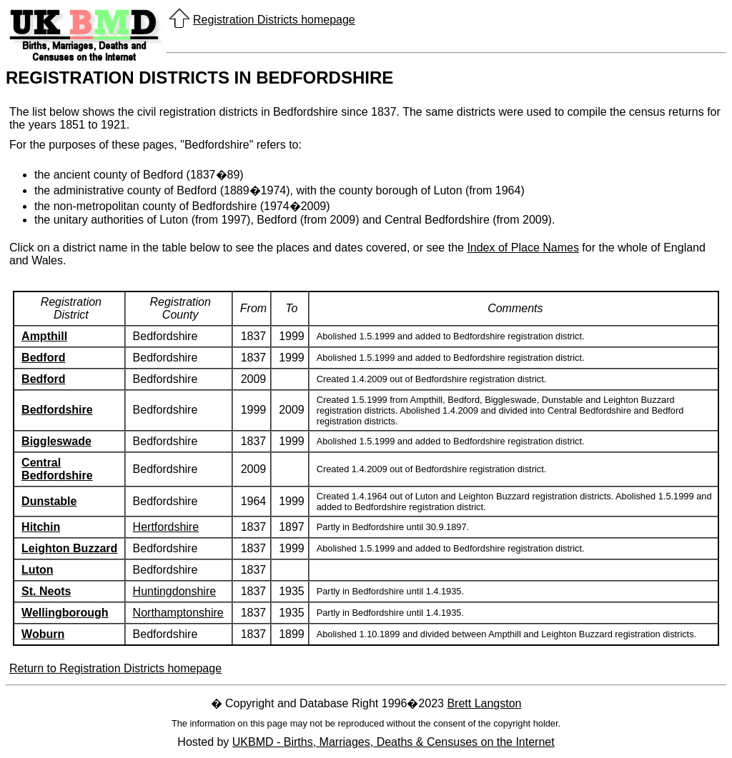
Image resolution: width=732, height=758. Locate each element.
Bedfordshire (57, 410)
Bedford (43, 357)
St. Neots (46, 591)
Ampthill (44, 336)
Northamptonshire (178, 613)
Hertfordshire (166, 527)
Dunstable (48, 501)
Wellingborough (64, 613)
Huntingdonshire (175, 591)
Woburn (42, 634)
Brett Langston (484, 703)
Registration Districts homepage (274, 20)
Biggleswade (56, 441)
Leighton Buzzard (69, 548)
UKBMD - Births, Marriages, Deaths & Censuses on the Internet (393, 742)
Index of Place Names (523, 247)
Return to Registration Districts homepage (115, 668)
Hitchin (40, 527)
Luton (37, 570)
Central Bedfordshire (57, 469)
